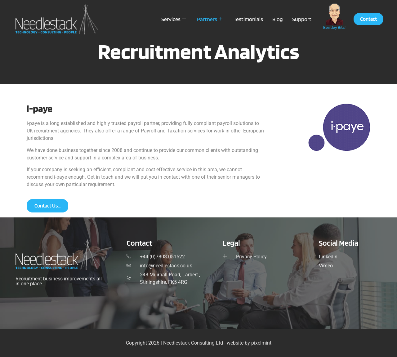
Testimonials (248, 19)
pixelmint (261, 343)
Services (173, 19)
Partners (209, 19)
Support (301, 19)
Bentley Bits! (334, 27)
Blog (277, 19)
